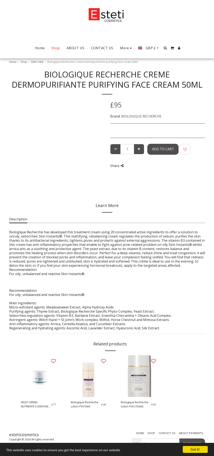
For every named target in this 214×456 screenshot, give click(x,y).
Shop (23, 62)
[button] (165, 48)
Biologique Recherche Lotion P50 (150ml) (134, 404)
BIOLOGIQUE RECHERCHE (141, 116)
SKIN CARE (37, 62)
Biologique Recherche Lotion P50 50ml (84, 404)
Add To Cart (163, 149)
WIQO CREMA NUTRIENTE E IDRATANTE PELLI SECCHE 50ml (36, 404)
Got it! (195, 449)
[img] (38, 376)
